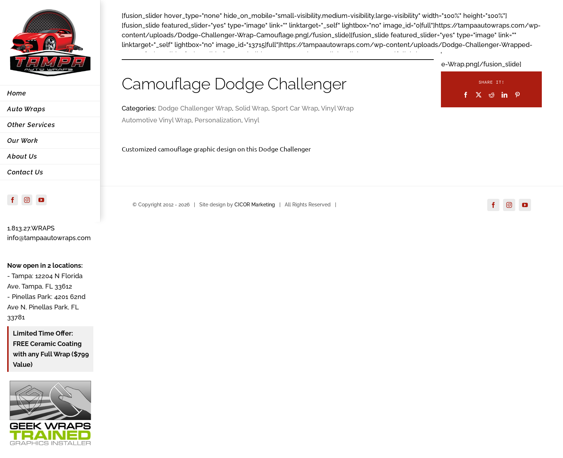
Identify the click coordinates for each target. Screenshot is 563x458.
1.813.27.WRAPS (31, 228)
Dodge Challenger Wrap (195, 108)
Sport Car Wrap (294, 108)
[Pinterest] (517, 94)
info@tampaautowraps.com (49, 238)
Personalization (218, 120)
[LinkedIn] (504, 94)
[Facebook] (465, 94)
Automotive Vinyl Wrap (156, 120)
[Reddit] (491, 94)
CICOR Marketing (254, 204)
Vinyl (251, 120)
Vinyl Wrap (337, 108)
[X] (478, 94)
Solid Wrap (251, 108)
